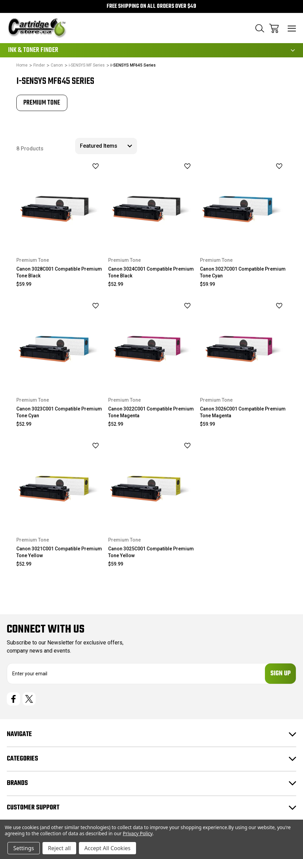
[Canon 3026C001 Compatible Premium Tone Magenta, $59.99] (243, 343)
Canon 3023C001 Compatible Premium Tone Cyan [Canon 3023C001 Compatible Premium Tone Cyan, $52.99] (59, 412)
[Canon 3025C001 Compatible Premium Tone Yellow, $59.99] (151, 483)
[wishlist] (86, 166)
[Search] (259, 28)
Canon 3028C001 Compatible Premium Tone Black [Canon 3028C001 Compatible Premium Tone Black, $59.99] (59, 272)
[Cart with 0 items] (274, 28)
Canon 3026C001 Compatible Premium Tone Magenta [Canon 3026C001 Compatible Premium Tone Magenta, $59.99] (243, 412)
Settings (23, 848)
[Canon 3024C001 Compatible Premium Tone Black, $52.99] (151, 203)
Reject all (59, 848)
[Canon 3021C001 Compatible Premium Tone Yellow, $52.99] (59, 483)
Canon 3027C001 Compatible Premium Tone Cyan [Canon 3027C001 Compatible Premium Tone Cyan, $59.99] (243, 272)
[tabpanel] (42, 103)
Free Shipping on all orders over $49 (151, 6)
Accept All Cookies (107, 848)
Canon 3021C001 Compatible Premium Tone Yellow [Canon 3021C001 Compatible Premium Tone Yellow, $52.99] (59, 552)
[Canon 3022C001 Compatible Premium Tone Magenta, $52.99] (151, 343)
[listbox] (106, 146)
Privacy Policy (137, 833)
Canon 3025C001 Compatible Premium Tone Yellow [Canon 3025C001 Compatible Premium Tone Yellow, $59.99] (151, 552)
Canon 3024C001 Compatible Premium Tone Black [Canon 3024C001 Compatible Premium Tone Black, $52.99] (151, 272)
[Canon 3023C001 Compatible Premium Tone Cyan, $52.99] (59, 343)
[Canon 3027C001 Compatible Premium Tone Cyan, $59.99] (243, 203)
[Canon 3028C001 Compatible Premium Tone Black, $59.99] (59, 203)
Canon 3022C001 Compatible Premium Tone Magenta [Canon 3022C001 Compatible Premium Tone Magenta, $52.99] (151, 412)
